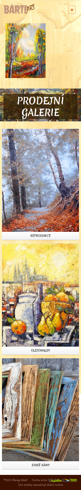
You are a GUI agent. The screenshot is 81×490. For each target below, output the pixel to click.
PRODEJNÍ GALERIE (40, 106)
